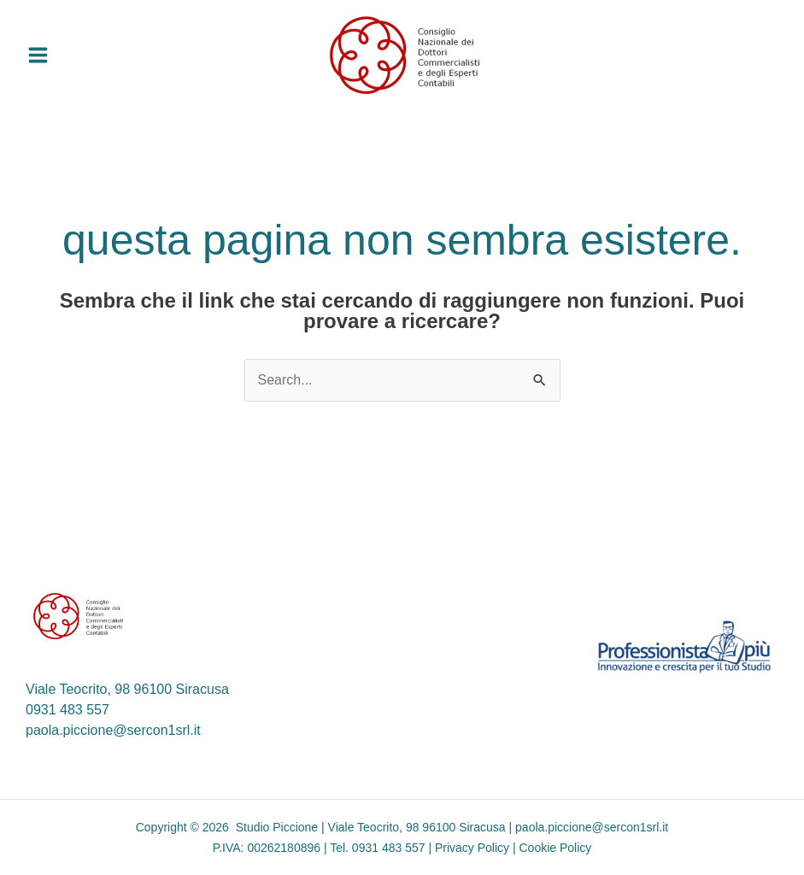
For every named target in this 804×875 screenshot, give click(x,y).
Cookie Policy (555, 847)
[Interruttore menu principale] (38, 54)
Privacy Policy (472, 847)
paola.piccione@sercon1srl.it (113, 730)
